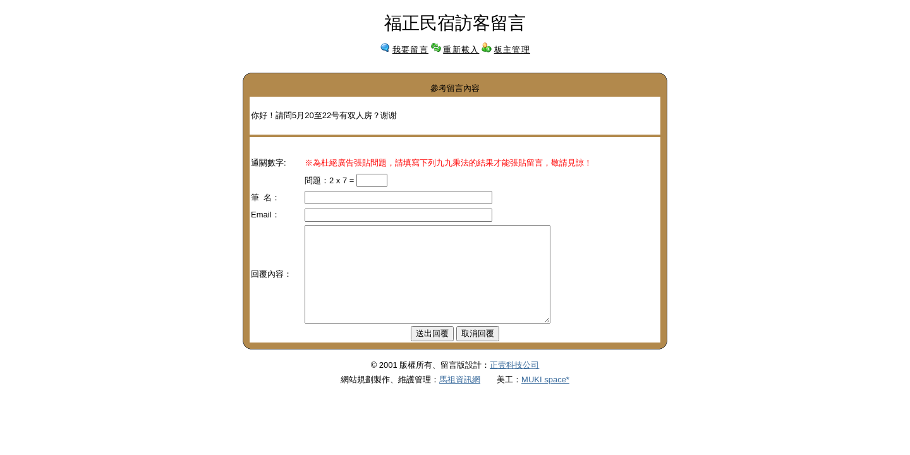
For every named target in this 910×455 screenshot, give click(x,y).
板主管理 (512, 49)
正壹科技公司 (514, 384)
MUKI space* (545, 398)
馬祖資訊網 (459, 398)
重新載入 (461, 49)
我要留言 (410, 49)
